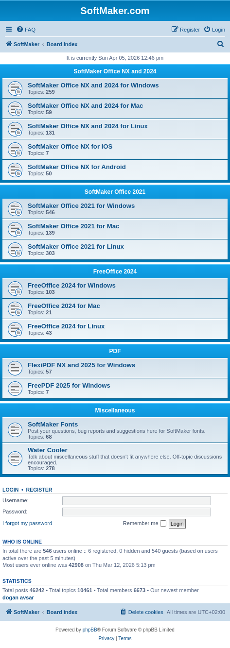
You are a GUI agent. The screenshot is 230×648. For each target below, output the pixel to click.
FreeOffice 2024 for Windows (72, 285)
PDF (115, 351)
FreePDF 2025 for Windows (69, 385)
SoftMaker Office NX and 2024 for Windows (93, 85)
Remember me (144, 523)
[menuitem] (25, 29)
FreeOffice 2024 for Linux (66, 326)
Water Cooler (48, 450)
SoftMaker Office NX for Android (77, 167)
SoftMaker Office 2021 (115, 191)
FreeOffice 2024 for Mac (64, 305)
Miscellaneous (115, 410)
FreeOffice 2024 (115, 271)
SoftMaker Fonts (53, 424)
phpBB (90, 629)
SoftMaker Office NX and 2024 (114, 71)
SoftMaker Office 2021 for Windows (81, 205)
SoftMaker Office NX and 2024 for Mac (85, 105)
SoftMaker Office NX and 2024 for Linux (88, 126)
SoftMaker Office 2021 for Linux (76, 246)
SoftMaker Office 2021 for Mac (73, 226)
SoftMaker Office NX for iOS (70, 146)
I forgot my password (27, 523)
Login (10, 490)
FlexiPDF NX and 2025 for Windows (81, 365)
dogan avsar (18, 597)
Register (39, 490)
